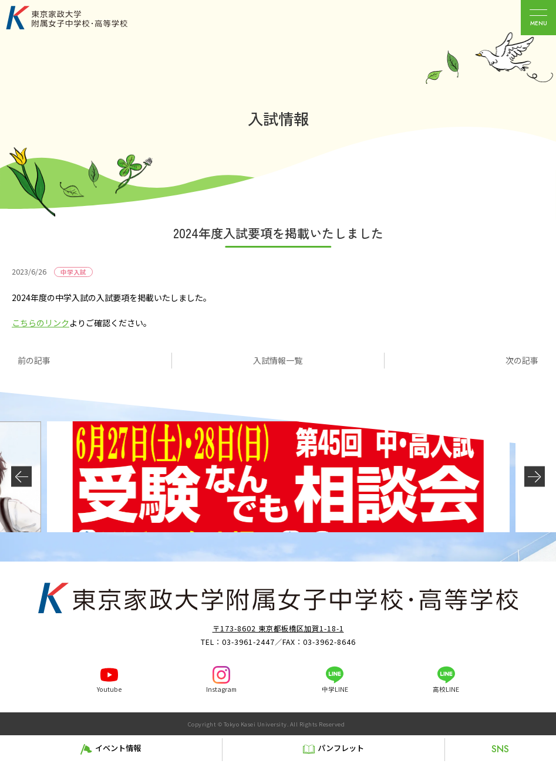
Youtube (109, 689)
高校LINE (446, 689)
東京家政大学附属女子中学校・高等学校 (80, 17)
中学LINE (335, 689)
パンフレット (341, 747)
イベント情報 (118, 747)
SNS (500, 749)
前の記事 (34, 360)
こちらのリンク (40, 323)
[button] (21, 476)
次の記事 (522, 360)
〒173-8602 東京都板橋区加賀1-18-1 (278, 628)
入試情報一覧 (277, 360)
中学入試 (73, 272)
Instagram (221, 689)
